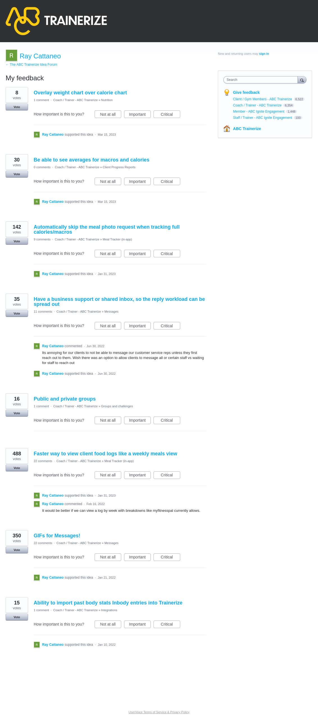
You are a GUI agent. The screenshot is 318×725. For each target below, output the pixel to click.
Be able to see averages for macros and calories (91, 160)
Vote (16, 107)
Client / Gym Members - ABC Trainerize (263, 99)
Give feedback (246, 92)
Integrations (109, 610)
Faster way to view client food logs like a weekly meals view (105, 453)
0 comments (42, 167)
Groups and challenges (117, 406)
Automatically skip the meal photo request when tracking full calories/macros (107, 229)
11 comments (43, 311)
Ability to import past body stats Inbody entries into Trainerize (108, 603)
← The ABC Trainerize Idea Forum (31, 65)
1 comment (41, 100)
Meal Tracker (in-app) (117, 239)
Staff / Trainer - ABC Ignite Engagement (263, 118)
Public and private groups (65, 399)
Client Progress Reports (119, 167)
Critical (170, 115)
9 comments (42, 239)
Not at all (110, 115)
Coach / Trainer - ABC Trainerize (75, 100)
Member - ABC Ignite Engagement (259, 111)
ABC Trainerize (247, 128)
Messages (111, 311)
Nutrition (107, 100)
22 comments (43, 461)
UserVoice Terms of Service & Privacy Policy (159, 712)
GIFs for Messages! (57, 535)
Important (140, 115)
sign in (264, 53)
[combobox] (262, 80)
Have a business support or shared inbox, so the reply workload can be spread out (119, 301)
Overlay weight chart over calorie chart (80, 93)
